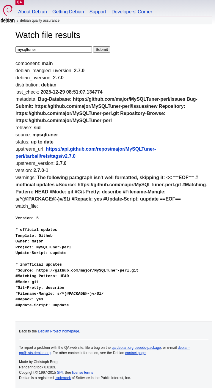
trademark (63, 378)
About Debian (32, 11)
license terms (82, 372)
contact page (135, 353)
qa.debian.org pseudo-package (136, 348)
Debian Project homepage (58, 331)
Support (98, 11)
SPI (60, 372)
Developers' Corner (132, 11)
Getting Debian (68, 11)
